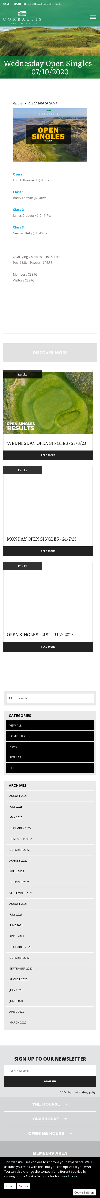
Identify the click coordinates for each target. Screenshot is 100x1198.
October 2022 (19, 850)
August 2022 (18, 860)
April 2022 (16, 871)
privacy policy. (88, 1092)
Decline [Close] (23, 1186)
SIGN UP (50, 1081)
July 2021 (15, 914)
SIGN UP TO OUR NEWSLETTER (50, 1058)
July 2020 (15, 990)
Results (15, 757)
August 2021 (18, 904)
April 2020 (16, 1011)
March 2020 (17, 1022)
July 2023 (15, 806)
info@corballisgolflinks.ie (37, 3)
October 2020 (19, 957)
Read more (69, 1176)
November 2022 (20, 839)
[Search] (54, 698)
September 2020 (20, 968)
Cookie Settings (84, 1192)
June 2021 (16, 925)
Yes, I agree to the (80, 1092)
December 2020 (20, 947)
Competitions (19, 736)
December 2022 (20, 828)
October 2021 (19, 882)
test (12, 768)
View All (15, 725)
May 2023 (15, 817)
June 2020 (16, 1001)
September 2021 (20, 893)
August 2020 (18, 979)
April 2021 (16, 936)
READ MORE (48, 455)
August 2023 (18, 796)
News (13, 746)
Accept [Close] (10, 1186)
